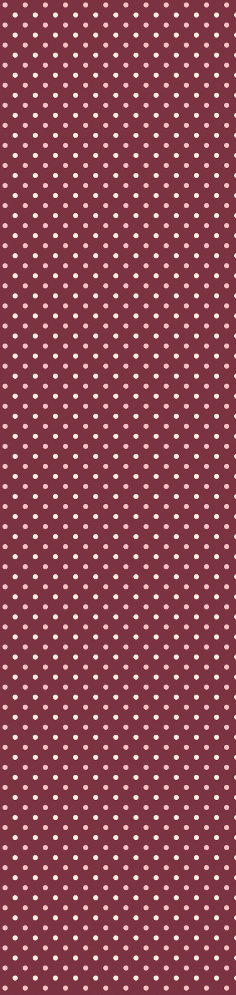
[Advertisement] (118, 374)
